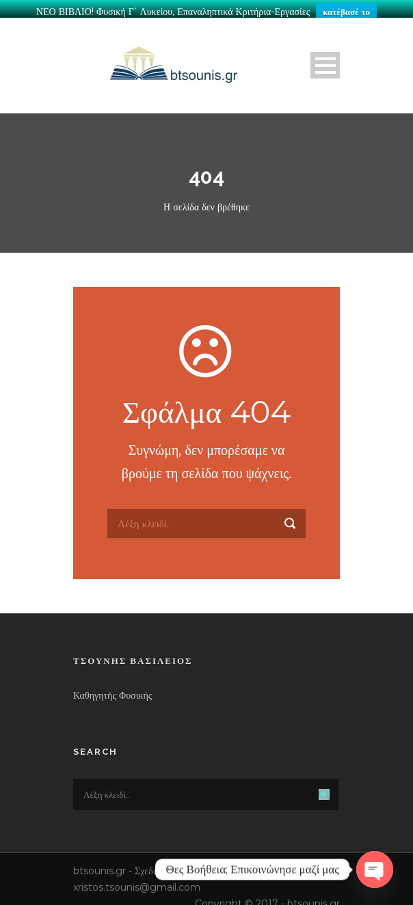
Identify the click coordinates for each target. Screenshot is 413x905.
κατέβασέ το (346, 11)
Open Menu (325, 61)
